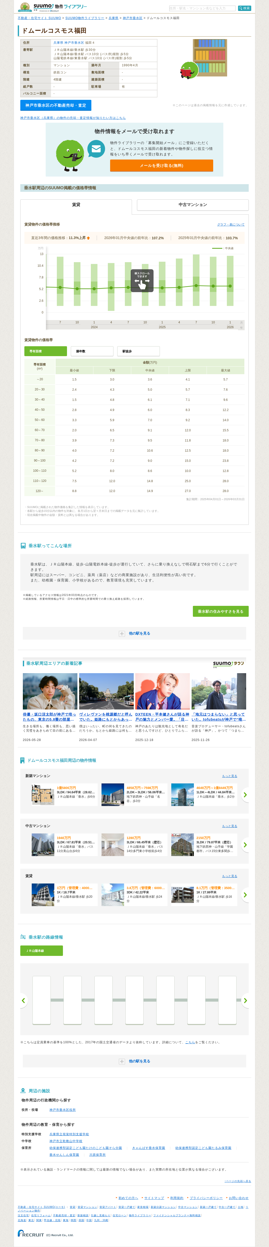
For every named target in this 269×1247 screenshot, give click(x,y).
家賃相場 (142, 1207)
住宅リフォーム (41, 1215)
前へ (24, 1000)
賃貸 (72, 1207)
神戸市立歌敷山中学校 (65, 1141)
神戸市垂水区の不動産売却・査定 (55, 105)
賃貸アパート (107, 1207)
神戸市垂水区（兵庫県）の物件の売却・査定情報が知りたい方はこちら (73, 118)
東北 (31, 1220)
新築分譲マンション (163, 1207)
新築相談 (83, 1215)
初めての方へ (128, 1198)
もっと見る (229, 776)
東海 (66, 1220)
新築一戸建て (208, 1207)
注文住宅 (23, 1215)
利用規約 (176, 1198)
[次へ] (245, 794)
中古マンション (188, 1207)
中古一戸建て (227, 1207)
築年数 (80, 351)
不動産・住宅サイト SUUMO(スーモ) (41, 1207)
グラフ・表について (231, 224)
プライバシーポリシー (206, 1198)
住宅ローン (120, 1215)
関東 (39, 1220)
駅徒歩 (127, 351)
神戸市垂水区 (133, 18)
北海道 (22, 1220)
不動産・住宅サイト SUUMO (39, 18)
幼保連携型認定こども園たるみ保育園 (203, 1148)
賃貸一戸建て (127, 1207)
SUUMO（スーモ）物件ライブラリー (52, 7)
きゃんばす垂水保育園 (148, 1148)
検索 (246, 8)
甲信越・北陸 (52, 1220)
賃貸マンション (87, 1207)
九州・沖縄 (101, 1220)
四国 (81, 1220)
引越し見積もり (100, 1215)
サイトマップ (154, 1198)
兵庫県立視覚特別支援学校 (69, 1134)
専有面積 (35, 351)
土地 (240, 1207)
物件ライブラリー (140, 1215)
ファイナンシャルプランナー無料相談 (177, 1215)
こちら (190, 1042)
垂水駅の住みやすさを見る (221, 611)
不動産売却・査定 (64, 1215)
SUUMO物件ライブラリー (85, 18)
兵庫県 (114, 18)
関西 (73, 1220)
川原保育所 (97, 1155)
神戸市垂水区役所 (62, 1110)
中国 (89, 1220)
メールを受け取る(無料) (161, 165)
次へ (245, 1000)
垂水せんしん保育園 (64, 1155)
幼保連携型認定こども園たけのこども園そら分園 (85, 1148)
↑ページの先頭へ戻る (238, 1181)
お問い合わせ (239, 1198)
